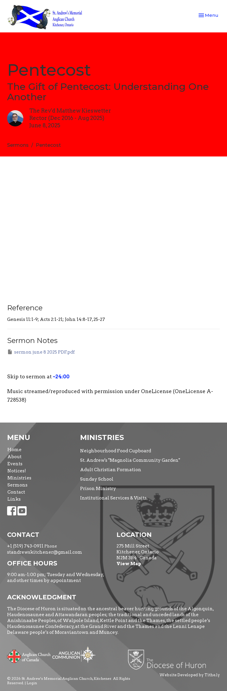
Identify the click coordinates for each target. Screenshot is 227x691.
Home (14, 449)
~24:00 (61, 377)
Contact (16, 492)
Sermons (18, 145)
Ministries (19, 478)
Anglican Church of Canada (29, 655)
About (14, 456)
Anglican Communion (74, 654)
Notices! (16, 471)
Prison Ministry (98, 488)
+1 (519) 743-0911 (25, 546)
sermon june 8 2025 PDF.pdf (41, 352)
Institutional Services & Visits (113, 498)
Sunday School (97, 479)
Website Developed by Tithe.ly (189, 675)
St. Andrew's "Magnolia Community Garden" (130, 460)
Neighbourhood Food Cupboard (115, 450)
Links (14, 499)
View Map (128, 563)
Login (32, 683)
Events (14, 463)
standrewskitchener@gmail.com (44, 552)
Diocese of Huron (169, 659)
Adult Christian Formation (110, 469)
